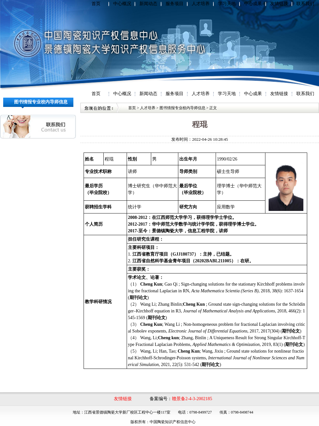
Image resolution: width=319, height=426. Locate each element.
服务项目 (174, 3)
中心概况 (122, 3)
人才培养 (201, 3)
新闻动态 (148, 3)
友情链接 (279, 3)
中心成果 (253, 3)
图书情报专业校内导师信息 (182, 108)
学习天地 (227, 3)
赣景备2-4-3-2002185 (192, 398)
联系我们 (305, 3)
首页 (96, 3)
